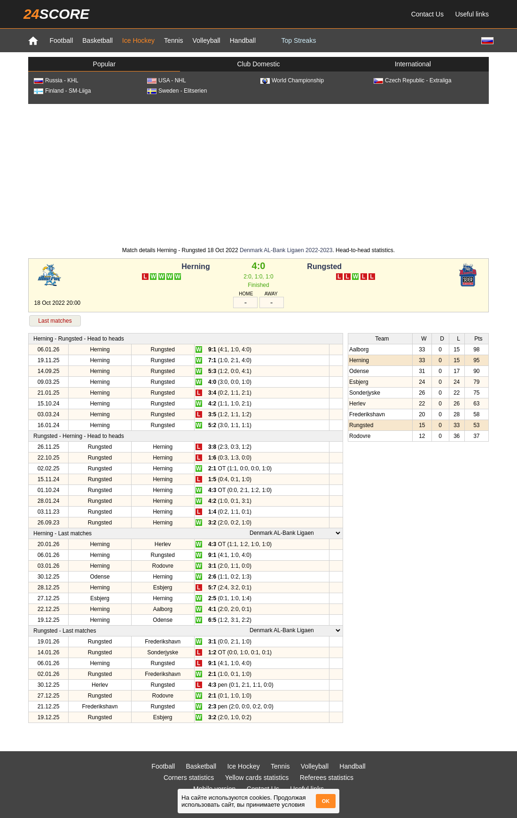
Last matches (54, 321)
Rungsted (324, 266)
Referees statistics (326, 777)
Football (61, 40)
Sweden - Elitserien (177, 90)
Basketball (97, 40)
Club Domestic (258, 64)
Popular (104, 64)
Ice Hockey (138, 40)
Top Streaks (298, 40)
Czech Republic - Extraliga (412, 80)
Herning (195, 266)
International (413, 64)
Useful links (472, 14)
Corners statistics (189, 777)
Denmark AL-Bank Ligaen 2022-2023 (286, 250)
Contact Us (427, 14)
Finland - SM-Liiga (62, 90)
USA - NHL (166, 80)
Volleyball (206, 40)
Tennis (173, 40)
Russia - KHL (56, 80)
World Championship (292, 80)
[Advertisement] (258, 174)
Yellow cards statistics (257, 777)
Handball (243, 40)
